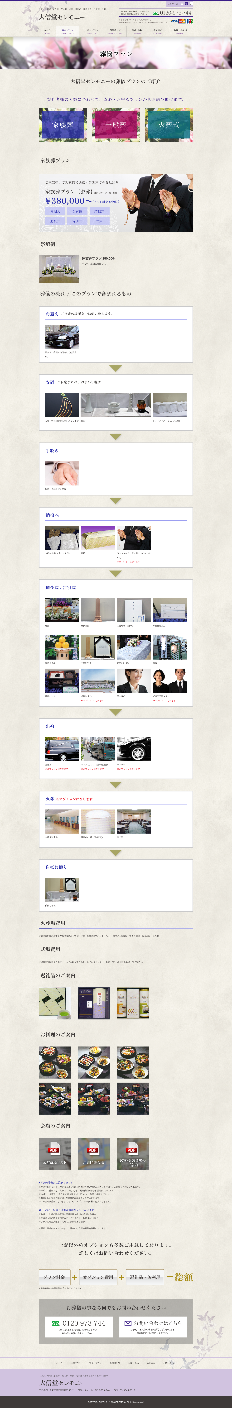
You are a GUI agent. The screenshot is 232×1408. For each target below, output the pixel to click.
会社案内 (151, 1363)
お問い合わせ (169, 1363)
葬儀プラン (76, 1363)
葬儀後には (115, 1363)
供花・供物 (133, 1363)
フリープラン (95, 1363)
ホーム (59, 1363)
